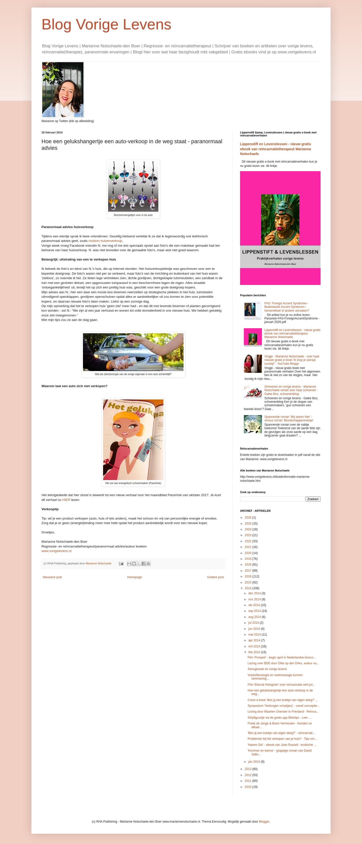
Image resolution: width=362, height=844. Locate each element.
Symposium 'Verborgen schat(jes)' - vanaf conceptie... (284, 706)
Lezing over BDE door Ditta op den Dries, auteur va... (283, 663)
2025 (248, 523)
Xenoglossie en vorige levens (267, 669)
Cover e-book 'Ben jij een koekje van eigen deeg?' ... (283, 700)
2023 (248, 535)
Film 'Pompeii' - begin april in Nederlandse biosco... (282, 657)
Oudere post (215, 577)
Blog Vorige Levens (106, 24)
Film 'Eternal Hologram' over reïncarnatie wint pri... (281, 684)
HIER (66, 500)
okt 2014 (254, 605)
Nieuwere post (52, 577)
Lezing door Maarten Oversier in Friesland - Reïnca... (283, 711)
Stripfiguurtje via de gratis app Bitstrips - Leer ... (279, 717)
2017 (248, 570)
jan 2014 (254, 761)
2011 (248, 781)
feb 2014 (254, 652)
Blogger (264, 821)
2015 (248, 582)
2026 (248, 517)
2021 (248, 547)
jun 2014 (254, 629)
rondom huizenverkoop (105, 241)
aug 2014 (255, 617)
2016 (248, 576)
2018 (248, 564)
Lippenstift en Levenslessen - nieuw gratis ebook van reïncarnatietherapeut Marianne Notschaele (275, 149)
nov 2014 (255, 599)
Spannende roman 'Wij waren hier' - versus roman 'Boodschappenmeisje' (288, 418)
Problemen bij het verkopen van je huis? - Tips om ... (283, 739)
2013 (248, 769)
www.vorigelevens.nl (56, 551)
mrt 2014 (254, 646)
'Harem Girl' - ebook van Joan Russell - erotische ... (282, 745)
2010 (248, 787)
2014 (248, 588)
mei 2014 (255, 634)
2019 (248, 559)
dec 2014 (255, 593)
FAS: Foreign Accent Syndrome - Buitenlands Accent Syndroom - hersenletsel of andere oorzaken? (286, 307)
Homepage (134, 577)
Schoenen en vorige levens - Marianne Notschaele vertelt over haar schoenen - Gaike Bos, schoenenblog (291, 390)
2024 (248, 529)
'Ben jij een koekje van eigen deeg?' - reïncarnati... (281, 733)
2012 (248, 775)
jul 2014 (254, 623)
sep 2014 (255, 611)
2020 (248, 553)
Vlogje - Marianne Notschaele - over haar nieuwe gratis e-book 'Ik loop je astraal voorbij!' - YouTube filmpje (292, 360)
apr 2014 (254, 640)
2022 (248, 541)
